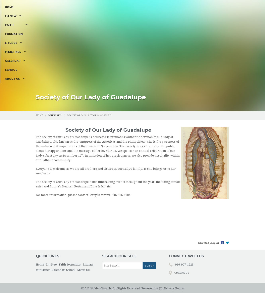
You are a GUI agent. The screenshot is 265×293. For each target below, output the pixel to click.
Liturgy (113, 69)
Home (42, 69)
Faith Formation (84, 69)
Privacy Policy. (174, 283)
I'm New (56, 69)
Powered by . (152, 283)
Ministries (136, 69)
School (184, 69)
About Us (201, 69)
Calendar (161, 69)
